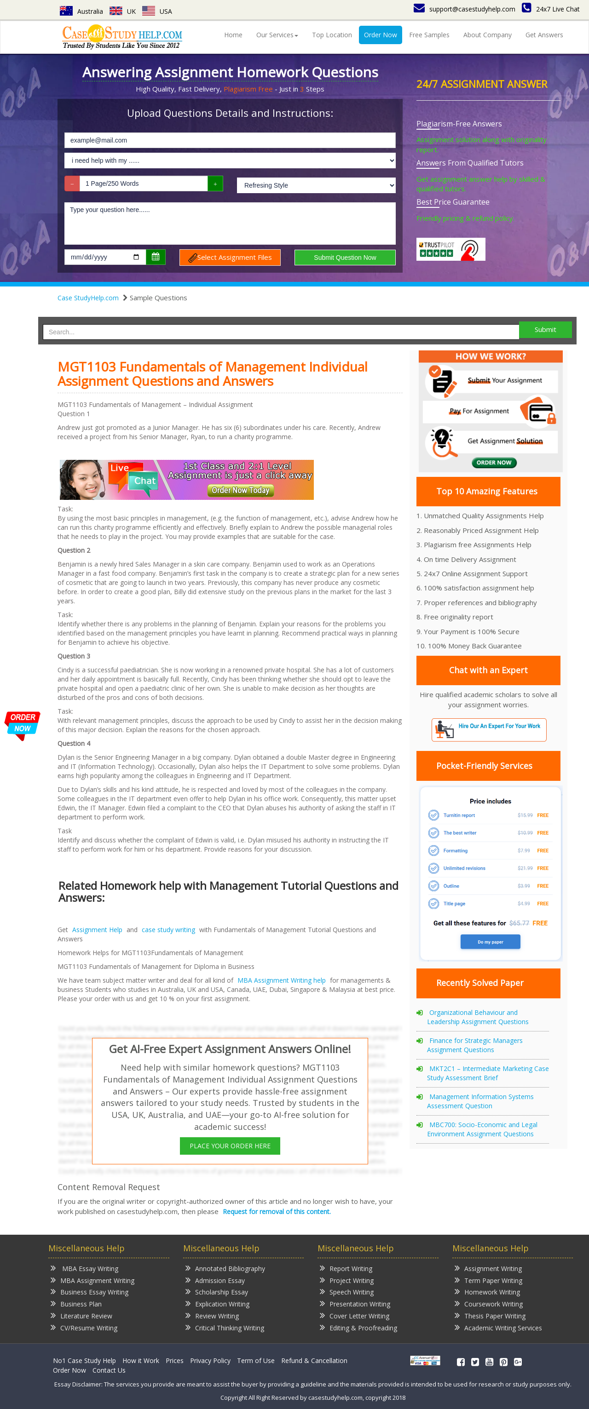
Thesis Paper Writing (490, 1315)
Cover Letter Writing (354, 1315)
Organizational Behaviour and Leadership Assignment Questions (478, 1017)
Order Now (380, 34)
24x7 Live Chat (551, 9)
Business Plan (76, 1303)
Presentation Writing (355, 1303)
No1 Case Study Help (84, 1360)
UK (123, 11)
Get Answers (544, 34)
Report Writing (346, 1268)
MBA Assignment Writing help (281, 980)
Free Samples (429, 34)
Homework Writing (487, 1291)
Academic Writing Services (498, 1327)
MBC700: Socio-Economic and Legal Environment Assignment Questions (482, 1129)
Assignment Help (97, 929)
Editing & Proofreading (358, 1327)
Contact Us (109, 1370)
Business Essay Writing (89, 1291)
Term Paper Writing (488, 1280)
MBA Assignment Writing (92, 1280)
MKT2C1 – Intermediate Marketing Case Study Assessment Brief (488, 1073)
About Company (487, 34)
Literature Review (81, 1315)
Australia (81, 11)
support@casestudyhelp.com (464, 9)
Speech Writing (347, 1291)
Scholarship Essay (216, 1291)
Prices (175, 1360)
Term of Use (256, 1360)
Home (233, 34)
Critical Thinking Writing (224, 1327)
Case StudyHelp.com (88, 297)
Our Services (277, 34)
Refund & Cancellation (314, 1360)
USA (157, 11)
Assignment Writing (488, 1268)
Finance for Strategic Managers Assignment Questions (475, 1045)
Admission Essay (215, 1280)
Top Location (332, 34)
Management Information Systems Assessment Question (480, 1101)
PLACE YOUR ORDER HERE (230, 1145)
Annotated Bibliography (225, 1268)
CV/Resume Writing (84, 1327)
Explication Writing (217, 1303)
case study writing (168, 929)
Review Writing (212, 1315)
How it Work (140, 1360)
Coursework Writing (489, 1303)
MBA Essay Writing (84, 1268)
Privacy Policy (210, 1360)
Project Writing (347, 1280)
